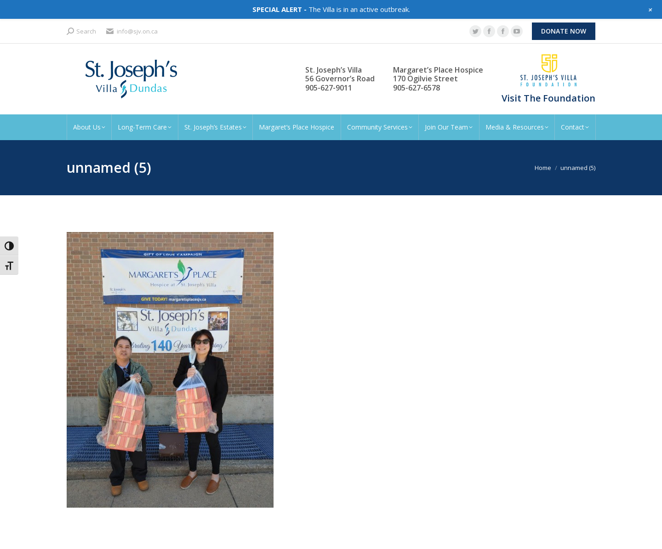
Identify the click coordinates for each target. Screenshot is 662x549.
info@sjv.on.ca (131, 31)
